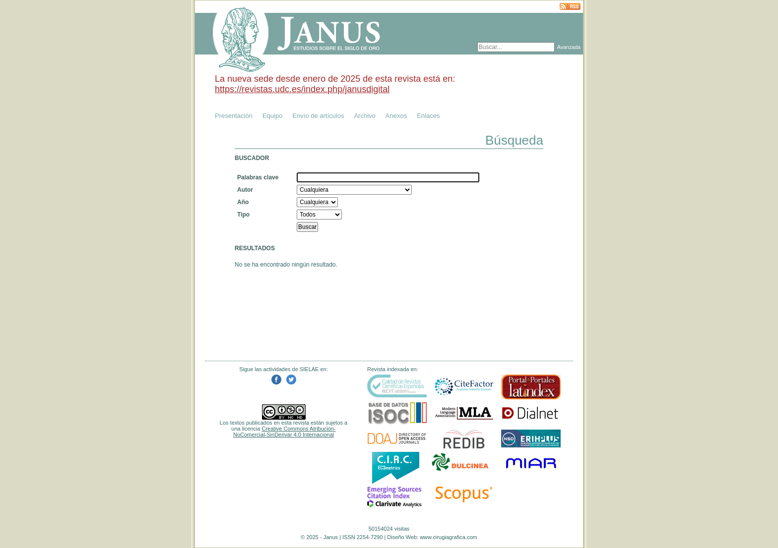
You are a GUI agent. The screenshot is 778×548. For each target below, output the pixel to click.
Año (243, 202)
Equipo (272, 115)
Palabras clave (257, 177)
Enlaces (428, 115)
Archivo (364, 115)
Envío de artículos (318, 115)
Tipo (243, 214)
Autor (245, 189)
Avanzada (569, 47)
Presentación (234, 115)
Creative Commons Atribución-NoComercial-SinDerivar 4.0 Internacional (284, 432)
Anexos (396, 115)
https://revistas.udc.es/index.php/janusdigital (302, 89)
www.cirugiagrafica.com (448, 537)
